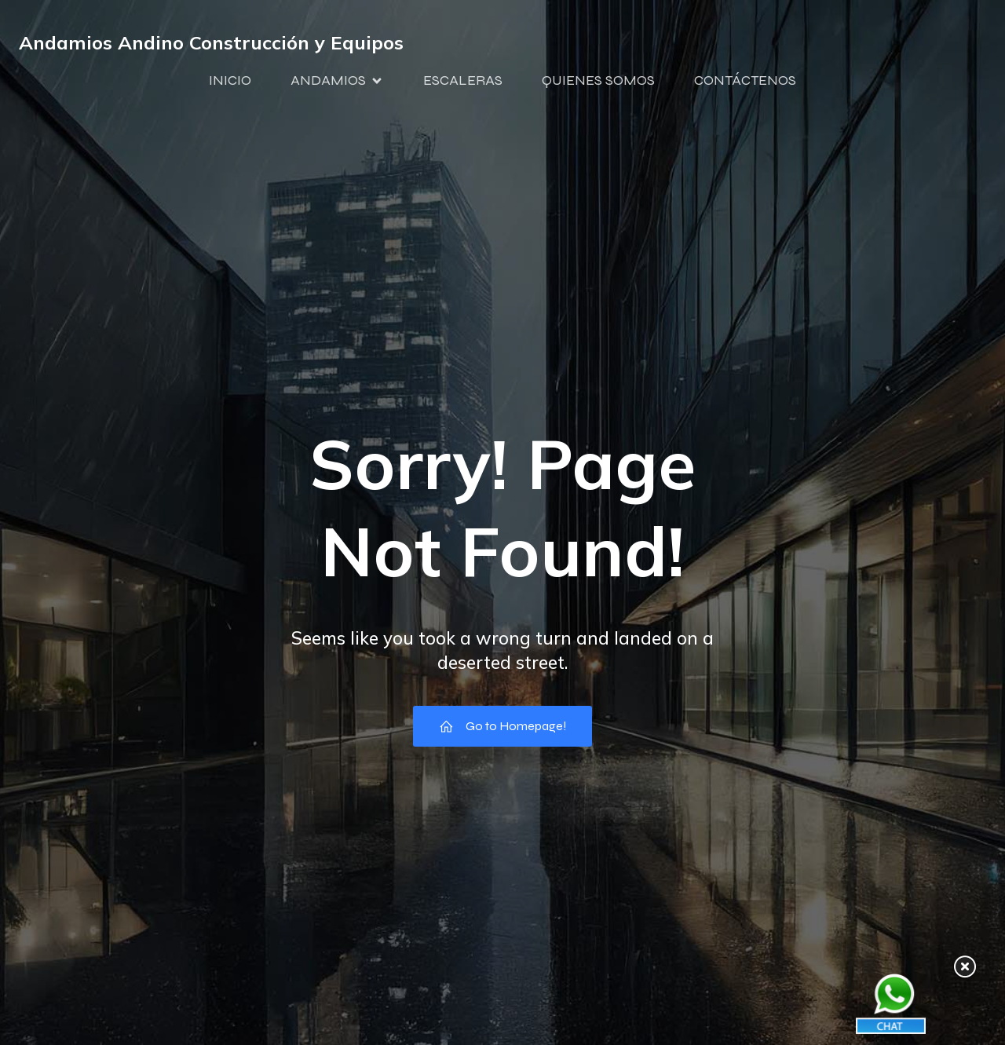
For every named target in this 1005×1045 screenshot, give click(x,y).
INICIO (230, 81)
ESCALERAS (462, 81)
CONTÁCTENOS (745, 81)
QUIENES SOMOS (598, 81)
